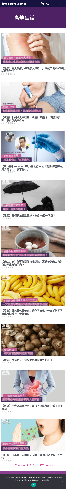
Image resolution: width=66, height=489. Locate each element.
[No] (62, 481)
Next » (49, 465)
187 (42, 465)
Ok (34, 485)
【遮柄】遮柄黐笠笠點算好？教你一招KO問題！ (28, 215)
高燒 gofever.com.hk (14, 3)
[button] (47, 3)
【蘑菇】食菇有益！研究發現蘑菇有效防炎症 (26, 359)
